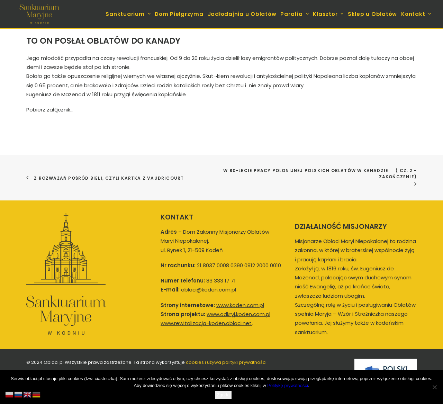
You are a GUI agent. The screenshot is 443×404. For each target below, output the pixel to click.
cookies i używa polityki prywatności (226, 362)
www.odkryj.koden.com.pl (238, 314)
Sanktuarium (128, 14)
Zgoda (223, 394)
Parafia (294, 14)
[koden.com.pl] (39, 13)
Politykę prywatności (287, 385)
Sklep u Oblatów (372, 14)
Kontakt (416, 14)
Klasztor (328, 14)
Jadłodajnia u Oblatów (242, 14)
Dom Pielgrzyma (179, 14)
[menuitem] (129, 14)
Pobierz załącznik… (49, 109)
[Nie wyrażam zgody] (434, 387)
